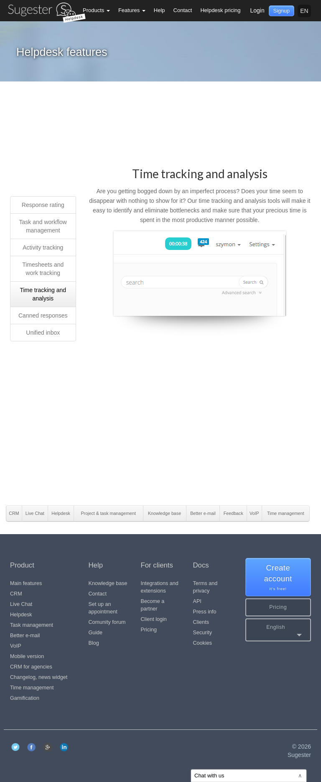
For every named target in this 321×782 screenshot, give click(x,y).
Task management (31, 625)
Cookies (202, 643)
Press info (205, 612)
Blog (94, 643)
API (197, 601)
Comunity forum (107, 622)
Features (131, 10)
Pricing (149, 630)
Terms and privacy (205, 587)
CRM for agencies (31, 667)
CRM (16, 594)
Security (202, 633)
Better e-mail (25, 635)
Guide (96, 633)
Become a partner (153, 605)
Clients (201, 622)
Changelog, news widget (38, 677)
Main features (26, 583)
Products (96, 10)
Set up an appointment (103, 608)
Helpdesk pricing (220, 10)
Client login (154, 619)
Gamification (24, 698)
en (304, 11)
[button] (278, 629)
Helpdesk (21, 615)
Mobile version (27, 656)
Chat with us (248, 775)
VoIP (15, 646)
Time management (32, 688)
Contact (182, 10)
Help (159, 10)
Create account (278, 578)
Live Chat (21, 604)
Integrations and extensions (159, 587)
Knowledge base (108, 583)
